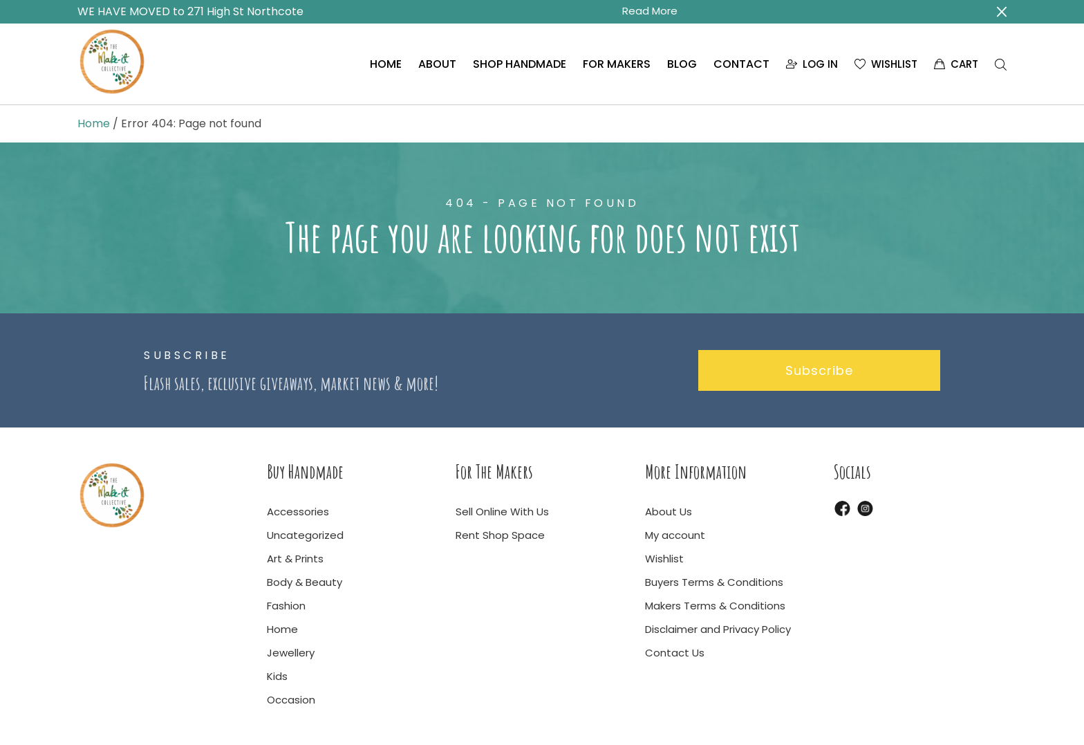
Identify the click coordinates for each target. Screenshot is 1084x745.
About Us (668, 511)
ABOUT (437, 64)
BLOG (682, 64)
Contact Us (674, 652)
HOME (386, 64)
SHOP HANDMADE (519, 64)
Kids (277, 676)
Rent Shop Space (500, 535)
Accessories (298, 511)
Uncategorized (305, 535)
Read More (650, 10)
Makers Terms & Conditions (715, 605)
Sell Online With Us (502, 511)
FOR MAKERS (617, 64)
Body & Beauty (304, 582)
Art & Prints (295, 558)
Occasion (291, 699)
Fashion (286, 605)
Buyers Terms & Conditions (714, 582)
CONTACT (741, 64)
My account (675, 535)
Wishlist (664, 558)
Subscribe (819, 370)
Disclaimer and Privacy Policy (718, 629)
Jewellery (291, 652)
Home (93, 123)
